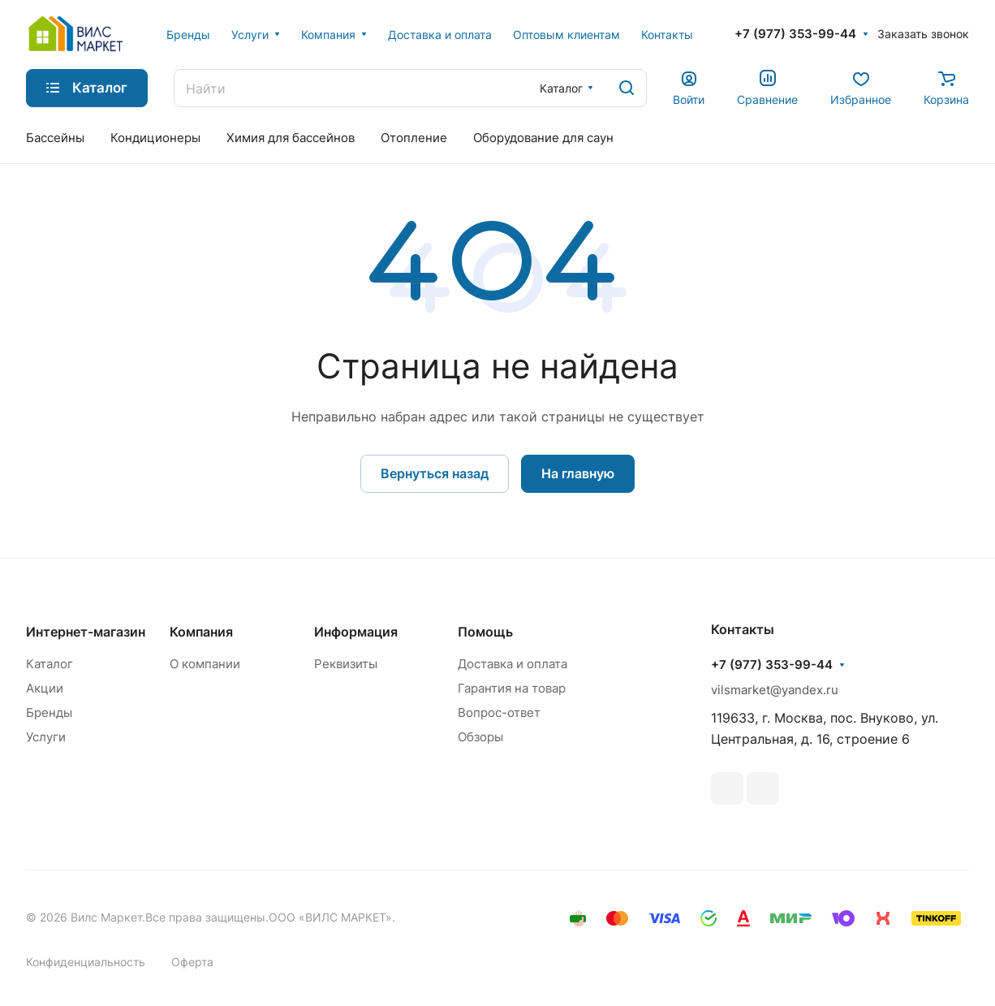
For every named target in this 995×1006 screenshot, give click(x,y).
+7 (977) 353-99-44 (795, 34)
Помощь (485, 632)
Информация (356, 632)
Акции (44, 688)
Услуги (46, 737)
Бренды (49, 712)
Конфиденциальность (85, 962)
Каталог (49, 663)
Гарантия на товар (512, 688)
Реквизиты (345, 663)
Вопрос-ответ (499, 712)
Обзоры (480, 737)
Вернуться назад (435, 473)
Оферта (192, 962)
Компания (201, 632)
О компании (205, 663)
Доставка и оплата (512, 663)
